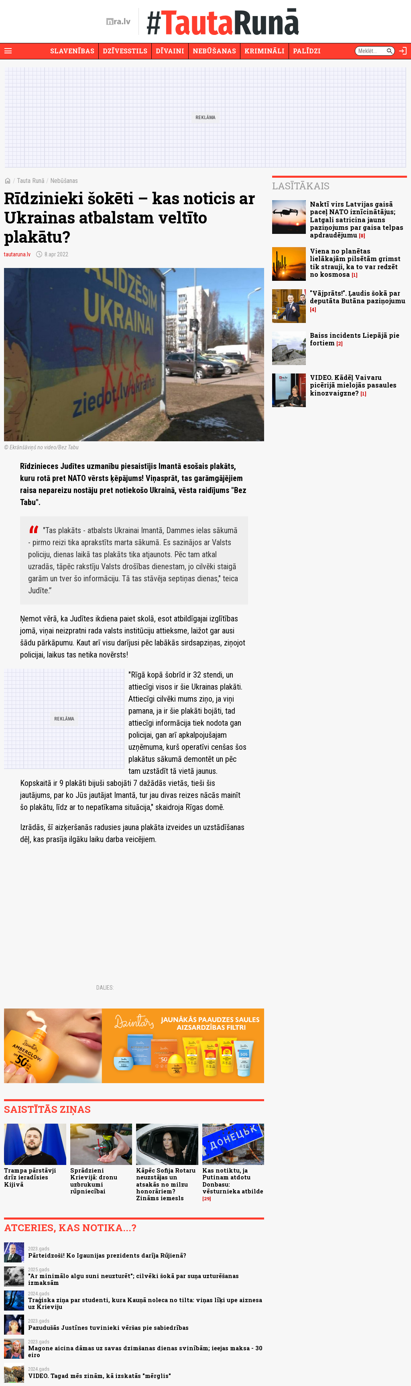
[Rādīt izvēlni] (8, 51)
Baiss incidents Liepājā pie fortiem (354, 339)
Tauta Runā (31, 181)
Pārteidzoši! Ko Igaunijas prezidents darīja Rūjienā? (107, 1255)
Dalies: (105, 987)
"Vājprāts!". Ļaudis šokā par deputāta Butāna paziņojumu (357, 297)
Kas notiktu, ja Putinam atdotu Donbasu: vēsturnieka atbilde (232, 1181)
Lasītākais (301, 185)
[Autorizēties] (403, 51)
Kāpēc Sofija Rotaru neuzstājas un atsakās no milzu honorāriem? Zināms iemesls (165, 1184)
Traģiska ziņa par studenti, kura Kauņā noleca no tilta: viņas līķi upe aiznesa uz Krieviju (145, 1303)
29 (207, 1198)
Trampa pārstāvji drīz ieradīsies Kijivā (30, 1177)
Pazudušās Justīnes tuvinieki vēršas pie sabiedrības (108, 1327)
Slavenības (72, 51)
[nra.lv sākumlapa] (118, 21)
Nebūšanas (214, 51)
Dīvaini (170, 51)
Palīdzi (307, 51)
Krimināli (264, 51)
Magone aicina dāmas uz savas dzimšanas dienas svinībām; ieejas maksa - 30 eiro (145, 1351)
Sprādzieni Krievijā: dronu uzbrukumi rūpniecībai (93, 1181)
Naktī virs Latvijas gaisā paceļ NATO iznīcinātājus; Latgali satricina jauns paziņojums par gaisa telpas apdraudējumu (356, 219)
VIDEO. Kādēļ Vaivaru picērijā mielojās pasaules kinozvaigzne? (353, 385)
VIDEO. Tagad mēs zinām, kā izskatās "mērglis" (99, 1376)
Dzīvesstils (125, 51)
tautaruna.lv (17, 254)
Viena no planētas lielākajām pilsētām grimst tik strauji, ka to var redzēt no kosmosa (355, 262)
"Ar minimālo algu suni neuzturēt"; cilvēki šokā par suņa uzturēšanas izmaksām (133, 1279)
